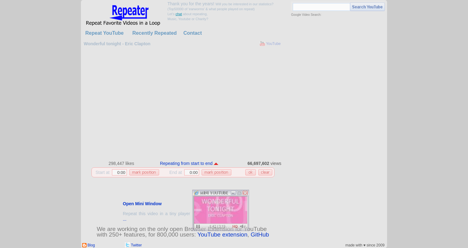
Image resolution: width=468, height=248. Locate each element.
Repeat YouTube (104, 33)
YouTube (273, 44)
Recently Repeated (154, 33)
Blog (91, 245)
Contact (192, 33)
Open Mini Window (142, 203)
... (125, 219)
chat (179, 14)
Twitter (136, 245)
